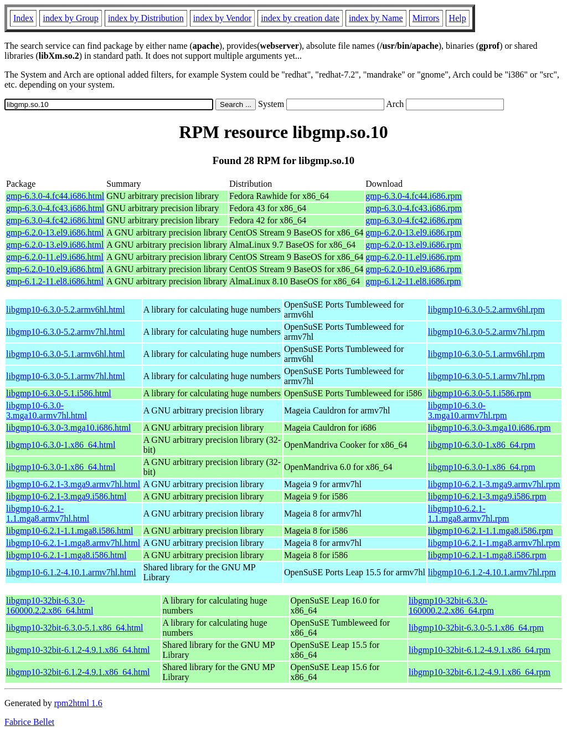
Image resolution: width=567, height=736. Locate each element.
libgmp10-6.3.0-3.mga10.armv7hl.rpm (467, 410)
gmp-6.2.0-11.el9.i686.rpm (413, 257)
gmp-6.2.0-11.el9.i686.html (55, 257)
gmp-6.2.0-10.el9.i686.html (55, 269)
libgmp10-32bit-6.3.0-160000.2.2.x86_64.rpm (451, 605)
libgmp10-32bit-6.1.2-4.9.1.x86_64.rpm (479, 650)
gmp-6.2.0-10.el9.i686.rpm (413, 269)
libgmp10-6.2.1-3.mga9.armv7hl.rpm (494, 484)
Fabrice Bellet (29, 722)
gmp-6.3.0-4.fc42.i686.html (55, 220)
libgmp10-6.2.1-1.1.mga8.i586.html (69, 530)
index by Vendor (222, 18)
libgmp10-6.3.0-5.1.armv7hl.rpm (486, 376)
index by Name (376, 18)
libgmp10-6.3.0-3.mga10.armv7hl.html (46, 410)
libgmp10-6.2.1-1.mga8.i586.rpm (487, 555)
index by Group (70, 18)
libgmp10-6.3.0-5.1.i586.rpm (479, 393)
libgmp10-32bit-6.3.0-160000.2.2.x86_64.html (49, 605)
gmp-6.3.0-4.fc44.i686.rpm (413, 196)
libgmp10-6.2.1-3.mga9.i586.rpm (487, 496)
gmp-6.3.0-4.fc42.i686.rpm (413, 220)
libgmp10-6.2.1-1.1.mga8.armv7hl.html (47, 513)
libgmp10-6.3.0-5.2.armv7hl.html (65, 331)
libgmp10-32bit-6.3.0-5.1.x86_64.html (74, 627)
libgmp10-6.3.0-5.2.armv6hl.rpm (486, 309)
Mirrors (426, 18)
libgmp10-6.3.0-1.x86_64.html (60, 444)
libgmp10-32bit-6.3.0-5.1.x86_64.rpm (476, 627)
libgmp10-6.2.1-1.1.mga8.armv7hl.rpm (468, 513)
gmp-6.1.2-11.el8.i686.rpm (413, 281)
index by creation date (300, 18)
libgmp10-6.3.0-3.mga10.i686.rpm (489, 427)
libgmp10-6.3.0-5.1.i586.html (58, 393)
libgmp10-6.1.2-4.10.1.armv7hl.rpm (492, 572)
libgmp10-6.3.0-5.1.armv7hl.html (65, 376)
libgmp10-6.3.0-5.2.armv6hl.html (65, 309)
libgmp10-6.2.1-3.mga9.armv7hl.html (73, 484)
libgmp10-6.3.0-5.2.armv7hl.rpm (486, 331)
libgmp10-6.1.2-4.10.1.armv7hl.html (71, 572)
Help (457, 18)
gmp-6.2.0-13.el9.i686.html (55, 232)
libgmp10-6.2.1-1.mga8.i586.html (66, 555)
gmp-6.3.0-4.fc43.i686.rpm (413, 208)
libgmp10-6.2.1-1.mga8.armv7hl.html (73, 543)
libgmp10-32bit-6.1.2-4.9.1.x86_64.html (78, 650)
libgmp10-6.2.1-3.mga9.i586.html (66, 496)
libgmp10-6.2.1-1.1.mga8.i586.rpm (490, 530)
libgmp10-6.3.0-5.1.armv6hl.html (65, 354)
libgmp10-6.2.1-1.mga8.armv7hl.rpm (494, 543)
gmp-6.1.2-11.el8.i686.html (55, 281)
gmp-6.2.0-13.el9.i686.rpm (413, 232)
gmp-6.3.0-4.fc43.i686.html (55, 208)
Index (23, 18)
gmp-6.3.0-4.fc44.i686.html (55, 196)
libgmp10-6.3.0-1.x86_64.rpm (481, 444)
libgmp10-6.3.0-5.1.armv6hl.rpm (486, 354)
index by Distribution (146, 18)
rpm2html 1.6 (78, 703)
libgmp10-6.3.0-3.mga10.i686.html (68, 427)
